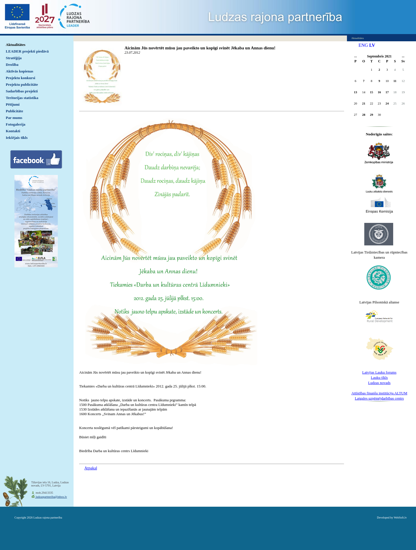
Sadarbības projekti (22, 91)
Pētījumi (13, 104)
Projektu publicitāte (22, 84)
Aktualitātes (15, 44)
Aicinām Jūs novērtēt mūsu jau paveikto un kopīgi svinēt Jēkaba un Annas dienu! (200, 48)
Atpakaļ (90, 468)
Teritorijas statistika (22, 98)
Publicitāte (14, 111)
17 (387, 92)
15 (371, 92)
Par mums (14, 117)
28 (363, 114)
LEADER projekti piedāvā (27, 51)
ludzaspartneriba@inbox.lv (51, 496)
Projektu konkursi (20, 78)
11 (394, 81)
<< (355, 57)
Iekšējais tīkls (16, 137)
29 (371, 114)
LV (372, 45)
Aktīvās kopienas (19, 71)
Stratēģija (14, 58)
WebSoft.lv (400, 517)
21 (363, 103)
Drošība (12, 64)
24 (387, 103)
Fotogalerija (15, 124)
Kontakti (13, 131)
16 (379, 92)
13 (355, 92)
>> (403, 57)
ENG (363, 45)
